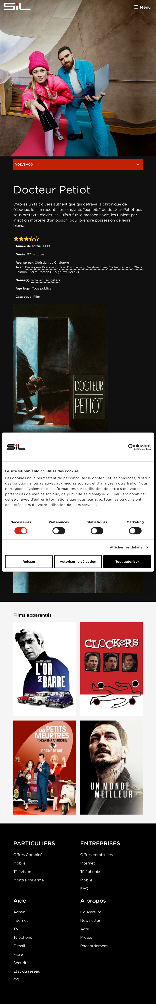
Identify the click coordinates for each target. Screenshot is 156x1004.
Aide (19, 900)
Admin (19, 912)
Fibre (18, 954)
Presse (86, 937)
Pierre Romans (39, 272)
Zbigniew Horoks (65, 272)
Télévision (22, 871)
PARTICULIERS (34, 843)
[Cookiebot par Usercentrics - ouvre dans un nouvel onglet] (131, 446)
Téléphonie (90, 871)
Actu (84, 929)
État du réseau (26, 971)
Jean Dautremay (71, 267)
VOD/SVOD (78, 164)
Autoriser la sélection (78, 562)
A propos (93, 900)
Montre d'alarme (28, 880)
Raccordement (94, 946)
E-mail (19, 946)
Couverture (90, 912)
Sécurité (21, 963)
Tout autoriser (127, 562)
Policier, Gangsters (45, 280)
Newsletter (90, 920)
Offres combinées (96, 854)
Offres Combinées (29, 854)
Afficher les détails (126, 547)
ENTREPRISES (100, 843)
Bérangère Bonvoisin (41, 267)
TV (16, 929)
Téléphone (22, 937)
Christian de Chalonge (52, 262)
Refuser (28, 562)
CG (16, 979)
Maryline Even (96, 267)
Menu (145, 7)
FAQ (84, 888)
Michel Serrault (120, 267)
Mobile (19, 863)
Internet (87, 863)
